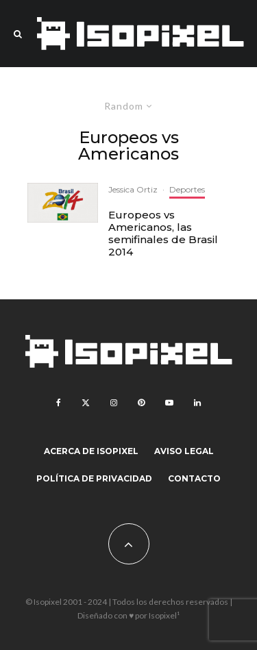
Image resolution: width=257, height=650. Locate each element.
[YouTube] (169, 402)
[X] (85, 402)
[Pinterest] (141, 402)
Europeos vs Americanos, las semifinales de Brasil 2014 (163, 233)
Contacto (194, 478)
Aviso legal (184, 451)
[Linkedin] (197, 402)
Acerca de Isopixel (91, 451)
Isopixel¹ (164, 615)
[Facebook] (58, 402)
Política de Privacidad (94, 478)
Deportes (187, 189)
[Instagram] (113, 402)
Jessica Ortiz (133, 189)
